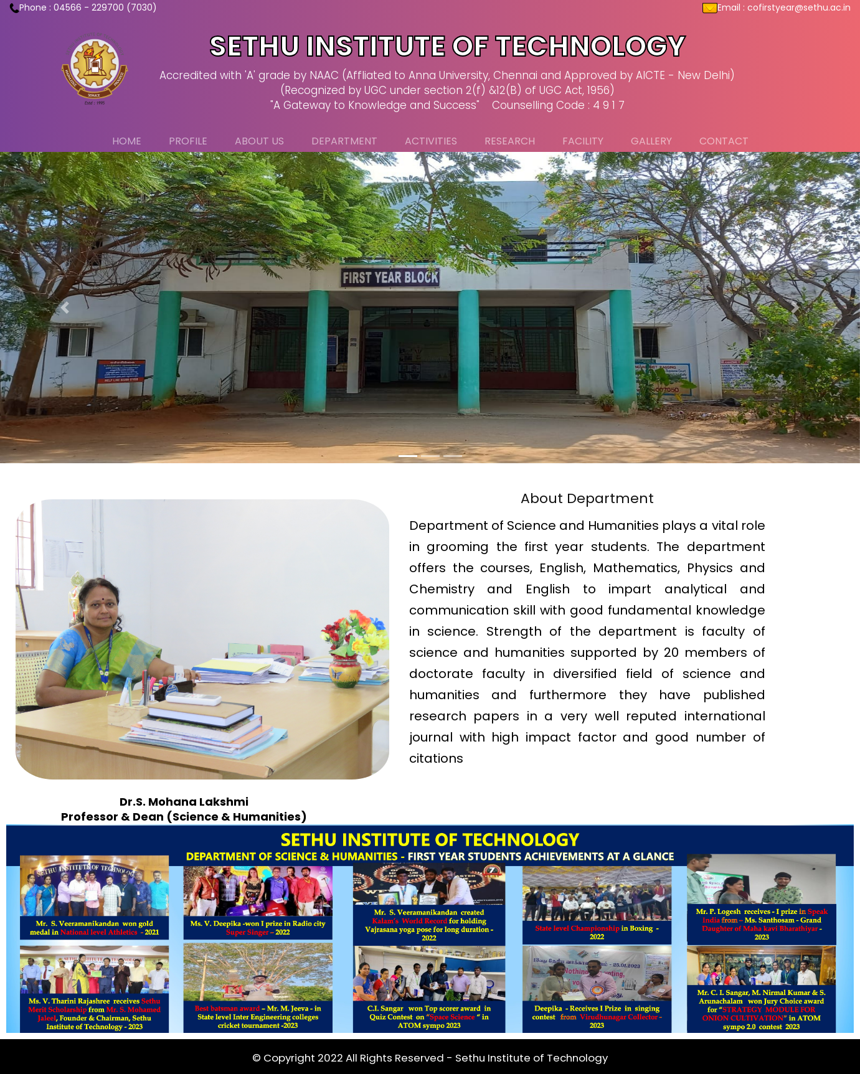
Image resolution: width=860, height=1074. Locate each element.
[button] (64, 307)
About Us (259, 141)
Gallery (651, 141)
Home (126, 141)
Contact (724, 141)
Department (344, 141)
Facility (582, 141)
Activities (431, 141)
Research (509, 141)
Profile (188, 141)
